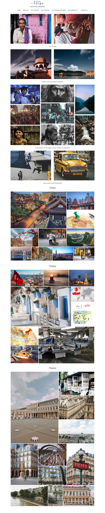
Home (19, 10)
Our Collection (72, 10)
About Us (26, 10)
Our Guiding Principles (59, 10)
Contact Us (84, 10)
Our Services (35, 10)
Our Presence (45, 10)
